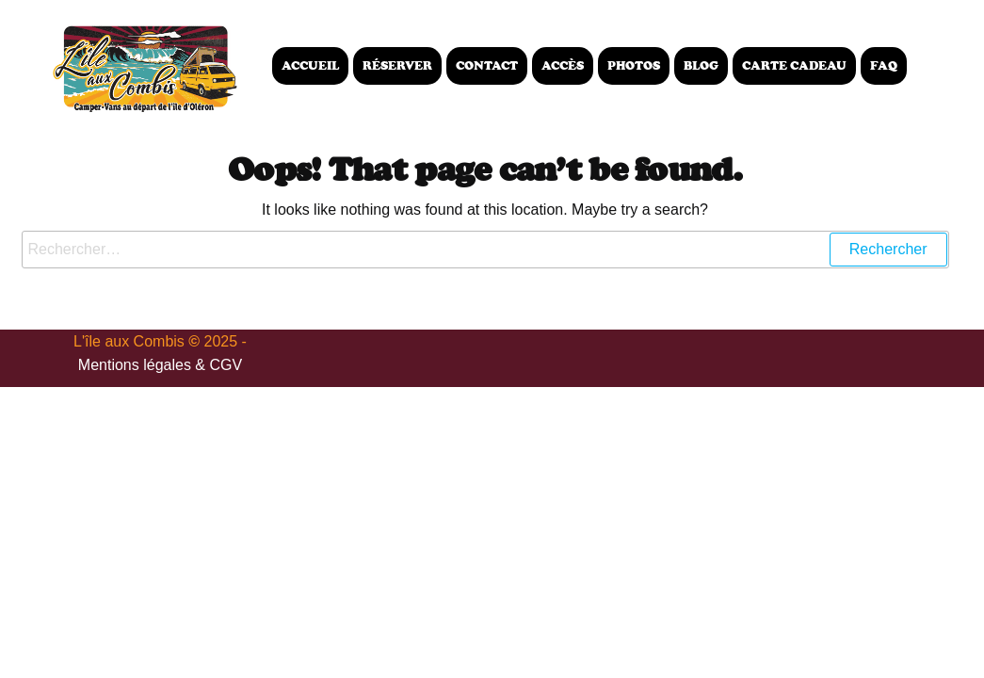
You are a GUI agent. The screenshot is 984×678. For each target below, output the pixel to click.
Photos (633, 65)
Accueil (310, 65)
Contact (487, 65)
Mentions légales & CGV (160, 365)
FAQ (883, 65)
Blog (701, 65)
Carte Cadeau (794, 65)
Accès (562, 65)
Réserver (397, 65)
